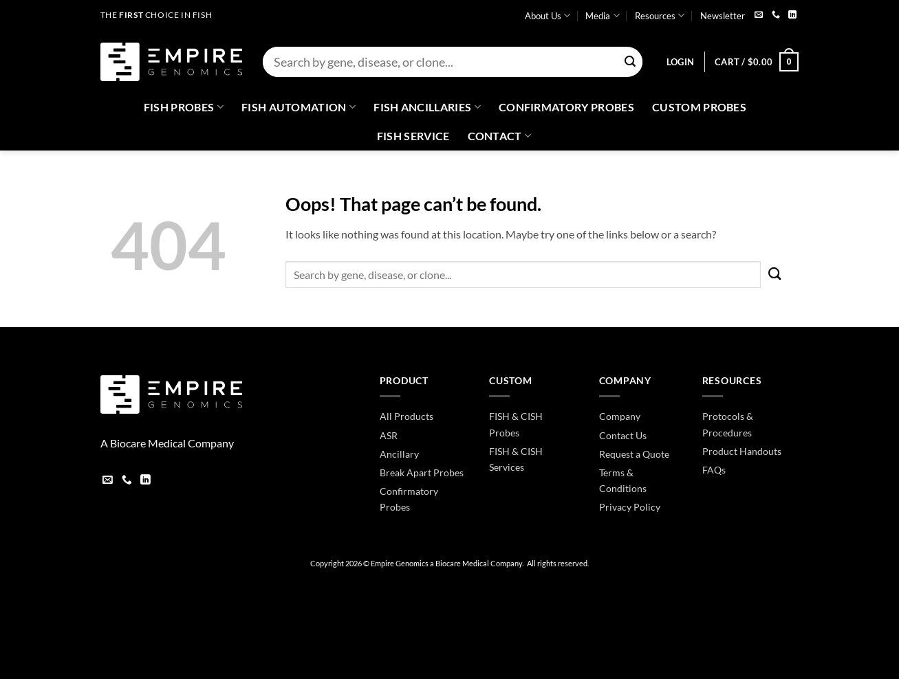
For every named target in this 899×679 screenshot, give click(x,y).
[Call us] (776, 15)
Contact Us (623, 435)
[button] (680, 62)
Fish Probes (184, 107)
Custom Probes (699, 106)
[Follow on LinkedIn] (792, 15)
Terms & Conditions (623, 480)
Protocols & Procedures (727, 424)
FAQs (714, 470)
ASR (389, 435)
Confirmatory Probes (566, 106)
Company (619, 416)
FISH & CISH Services (516, 459)
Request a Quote (634, 454)
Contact (500, 136)
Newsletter (722, 15)
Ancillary (399, 454)
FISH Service (413, 135)
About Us (547, 15)
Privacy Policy (629, 507)
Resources (659, 15)
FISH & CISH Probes (516, 424)
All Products (406, 416)
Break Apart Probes (422, 472)
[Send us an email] (759, 15)
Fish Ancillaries (427, 107)
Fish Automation (298, 107)
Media (602, 15)
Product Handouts (741, 451)
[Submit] (630, 62)
